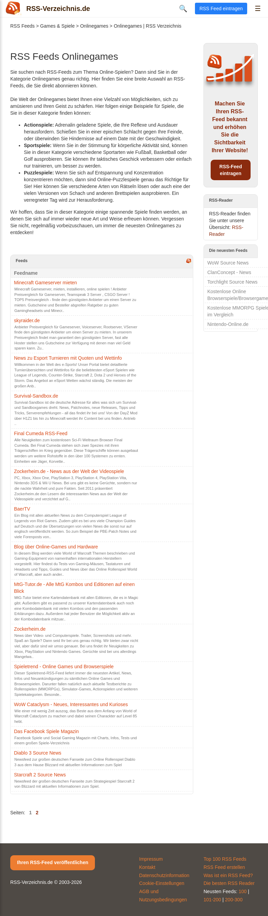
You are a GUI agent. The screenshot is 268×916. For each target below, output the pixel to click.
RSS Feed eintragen (221, 8)
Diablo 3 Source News (37, 753)
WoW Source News (228, 263)
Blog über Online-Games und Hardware (56, 546)
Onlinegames (94, 26)
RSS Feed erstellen (224, 867)
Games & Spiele (57, 26)
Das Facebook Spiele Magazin (46, 731)
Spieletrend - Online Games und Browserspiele (64, 666)
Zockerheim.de (30, 629)
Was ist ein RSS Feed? (228, 875)
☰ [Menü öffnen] (258, 8)
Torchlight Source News (232, 282)
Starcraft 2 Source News (40, 774)
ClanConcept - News (229, 272)
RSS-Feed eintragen (231, 170)
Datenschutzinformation (164, 875)
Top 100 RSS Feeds (224, 859)
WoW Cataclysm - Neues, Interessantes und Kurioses (71, 704)
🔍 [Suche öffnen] (183, 8)
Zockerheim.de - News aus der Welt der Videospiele (69, 471)
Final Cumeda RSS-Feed (40, 433)
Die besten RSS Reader (228, 883)
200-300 (233, 899)
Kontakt (147, 867)
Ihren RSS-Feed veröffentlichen (52, 862)
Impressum (151, 859)
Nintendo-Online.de (228, 324)
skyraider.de (27, 320)
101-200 (212, 899)
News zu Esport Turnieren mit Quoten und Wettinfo (68, 358)
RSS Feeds (22, 26)
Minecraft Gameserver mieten (45, 282)
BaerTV (22, 509)
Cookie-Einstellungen (161, 883)
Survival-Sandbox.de (36, 396)
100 (242, 891)
